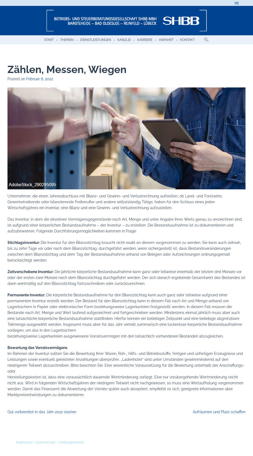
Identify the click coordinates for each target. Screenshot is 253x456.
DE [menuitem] (237, 3)
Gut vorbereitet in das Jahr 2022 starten (41, 412)
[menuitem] (237, 3)
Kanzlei (124, 40)
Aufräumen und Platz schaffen (219, 412)
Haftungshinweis (71, 442)
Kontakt (187, 40)
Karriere (144, 40)
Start (49, 40)
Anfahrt (166, 40)
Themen (67, 40)
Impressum (24, 442)
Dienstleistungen (95, 40)
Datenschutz (45, 442)
